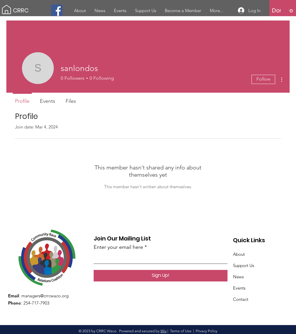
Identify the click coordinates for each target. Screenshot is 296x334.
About (239, 254)
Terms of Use (180, 331)
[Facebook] (56, 10)
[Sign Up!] (160, 275)
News (238, 276)
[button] (285, 10)
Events (239, 288)
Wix (163, 331)
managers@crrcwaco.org (45, 295)
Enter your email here (118, 247)
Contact (240, 299)
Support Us (243, 265)
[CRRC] (39, 10)
